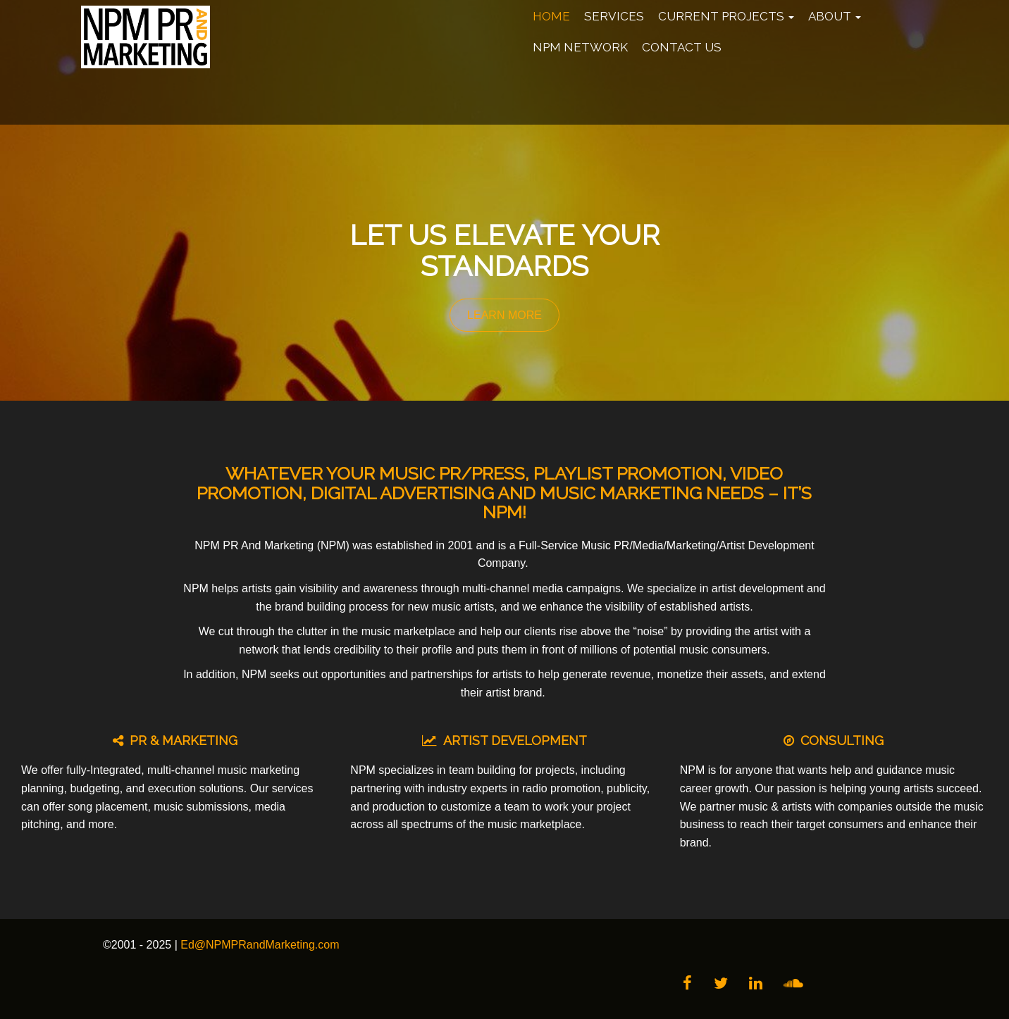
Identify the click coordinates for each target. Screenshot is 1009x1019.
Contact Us (682, 47)
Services (614, 16)
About (834, 16)
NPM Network (580, 47)
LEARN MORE (504, 315)
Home (551, 16)
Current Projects (726, 16)
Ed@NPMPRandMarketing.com (259, 945)
